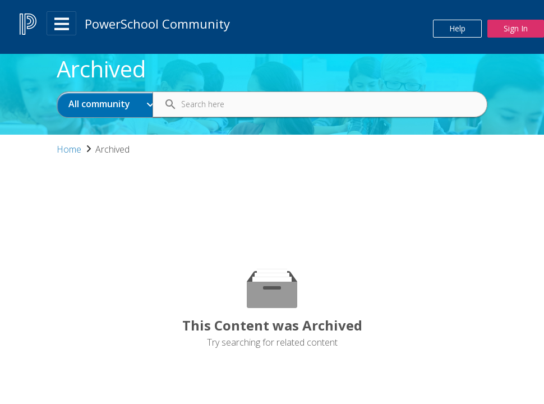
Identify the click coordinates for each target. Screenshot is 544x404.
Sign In (516, 28)
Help (457, 28)
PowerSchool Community (157, 23)
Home (69, 149)
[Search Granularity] (108, 104)
